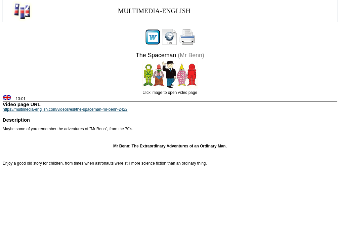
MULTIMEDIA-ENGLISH (154, 11)
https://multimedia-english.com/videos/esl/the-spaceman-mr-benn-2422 (65, 109)
